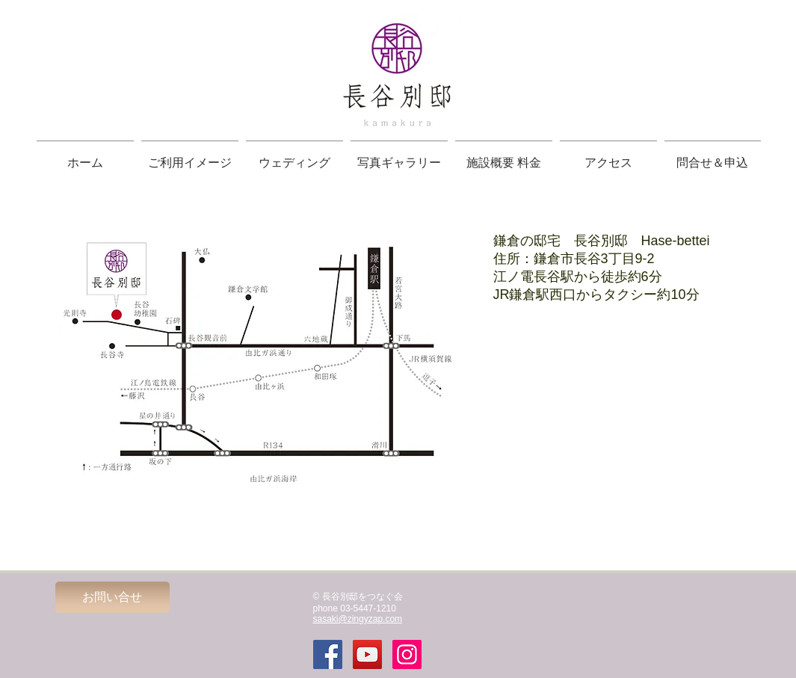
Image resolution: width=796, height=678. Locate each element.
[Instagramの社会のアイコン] (407, 654)
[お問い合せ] (112, 597)
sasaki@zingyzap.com (358, 619)
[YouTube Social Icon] (367, 654)
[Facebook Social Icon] (327, 654)
